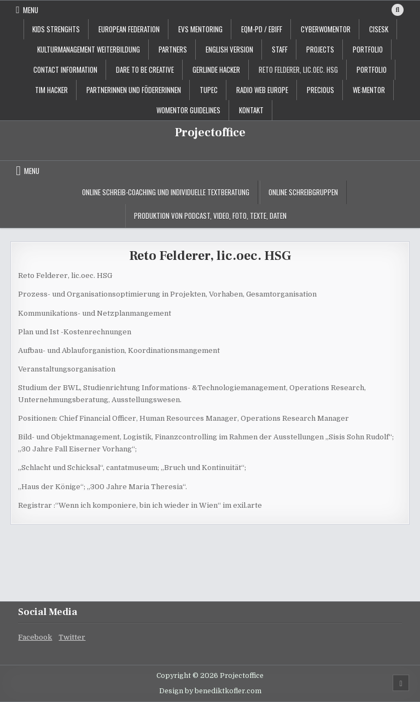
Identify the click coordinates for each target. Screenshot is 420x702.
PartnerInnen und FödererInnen (133, 89)
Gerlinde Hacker (216, 69)
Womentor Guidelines (188, 110)
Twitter (72, 637)
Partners (173, 49)
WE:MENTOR (369, 89)
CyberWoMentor (326, 29)
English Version (229, 49)
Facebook (35, 637)
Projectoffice (210, 132)
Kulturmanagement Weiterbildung (88, 49)
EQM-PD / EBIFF (261, 29)
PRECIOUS (320, 89)
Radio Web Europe (262, 89)
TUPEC (209, 89)
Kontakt (251, 110)
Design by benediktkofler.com (210, 691)
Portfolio (372, 69)
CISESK (378, 29)
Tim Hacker (51, 89)
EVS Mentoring (200, 29)
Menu (30, 9)
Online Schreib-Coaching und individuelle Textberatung (165, 192)
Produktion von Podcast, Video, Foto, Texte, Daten (210, 215)
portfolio (368, 49)
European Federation (129, 29)
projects (320, 49)
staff (280, 49)
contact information (65, 69)
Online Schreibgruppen (303, 192)
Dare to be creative (145, 69)
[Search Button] (398, 10)
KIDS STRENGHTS (56, 29)
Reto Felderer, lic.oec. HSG (298, 69)
